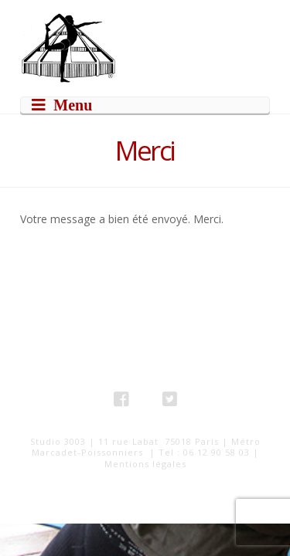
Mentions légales (145, 464)
